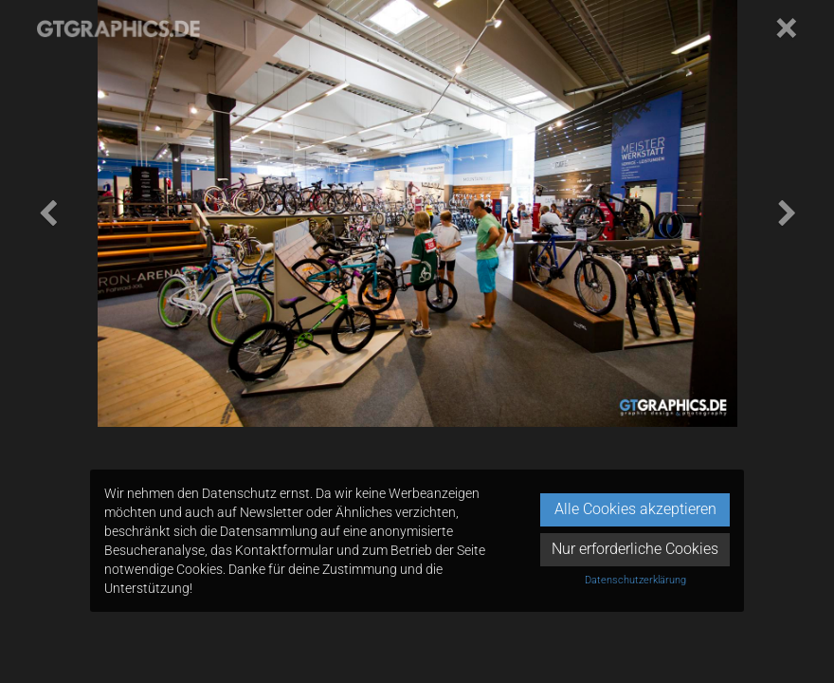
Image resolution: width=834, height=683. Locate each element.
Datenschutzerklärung (635, 580)
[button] (47, 213)
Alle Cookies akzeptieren (635, 509)
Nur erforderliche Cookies (635, 549)
